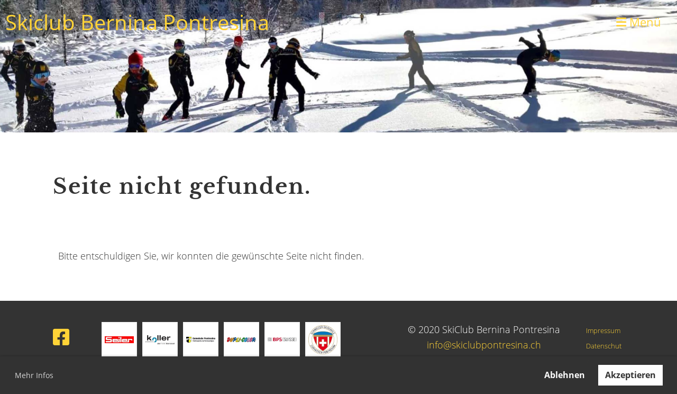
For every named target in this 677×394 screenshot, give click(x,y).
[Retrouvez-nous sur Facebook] (61, 337)
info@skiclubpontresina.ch (484, 344)
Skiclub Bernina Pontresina (137, 22)
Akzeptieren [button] (630, 375)
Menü (638, 22)
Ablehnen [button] (564, 375)
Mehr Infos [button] (34, 375)
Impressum (603, 330)
